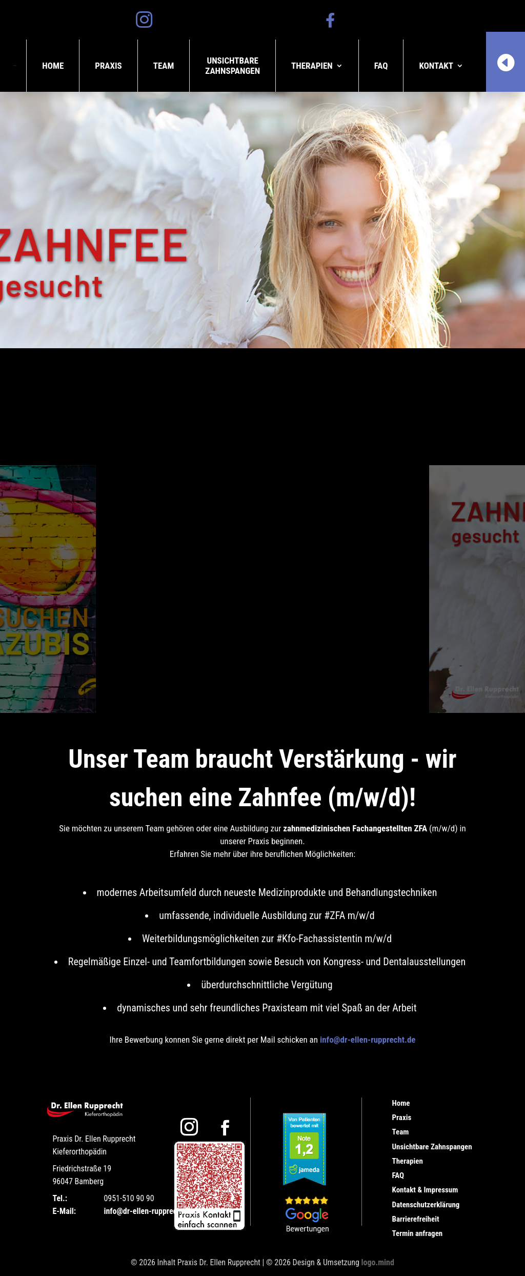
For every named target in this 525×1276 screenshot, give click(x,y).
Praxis (108, 66)
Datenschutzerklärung (426, 1204)
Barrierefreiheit (415, 1219)
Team (163, 66)
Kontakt (436, 66)
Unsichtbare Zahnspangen (432, 1146)
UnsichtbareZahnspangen (232, 65)
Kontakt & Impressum (425, 1189)
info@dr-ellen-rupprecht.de (368, 1039)
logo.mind (377, 1262)
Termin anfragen (417, 1233)
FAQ (381, 66)
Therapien (312, 66)
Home (53, 66)
